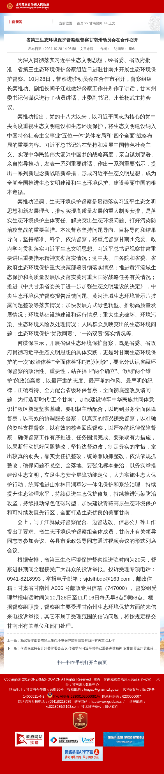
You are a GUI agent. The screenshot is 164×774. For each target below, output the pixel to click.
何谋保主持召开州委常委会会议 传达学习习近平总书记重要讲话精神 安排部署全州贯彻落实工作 (92, 648)
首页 (80, 23)
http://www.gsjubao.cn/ (107, 702)
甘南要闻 (96, 23)
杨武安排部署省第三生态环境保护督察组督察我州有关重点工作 (67, 640)
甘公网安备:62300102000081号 (73, 697)
